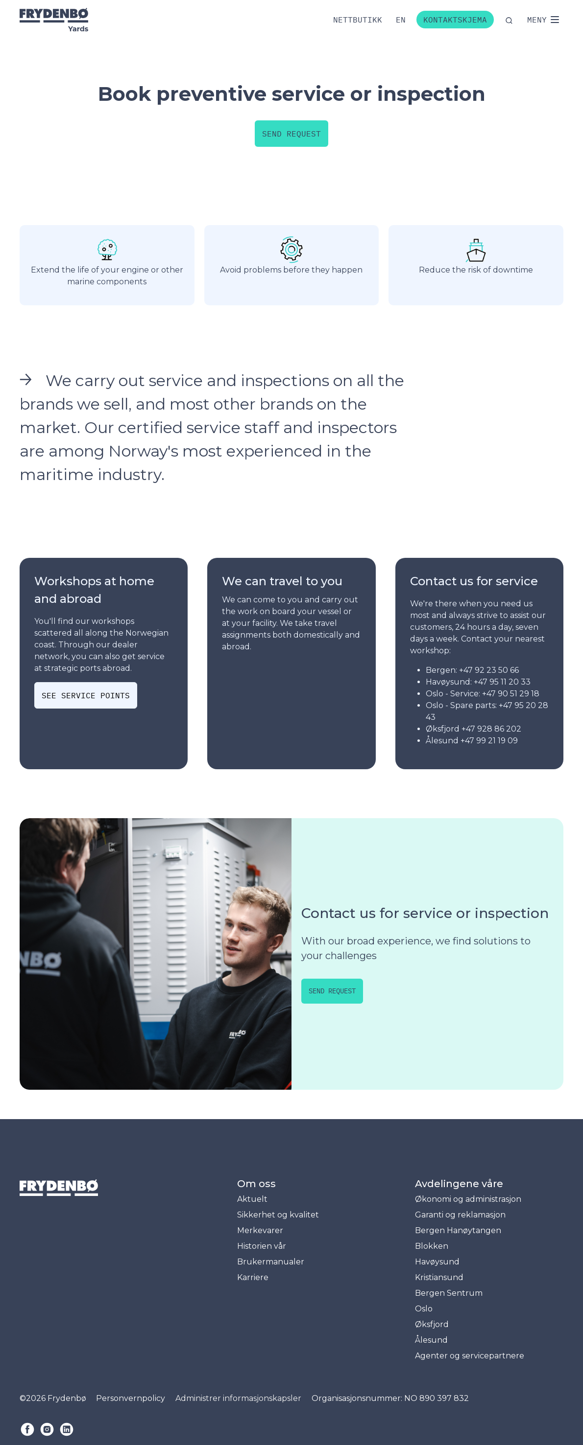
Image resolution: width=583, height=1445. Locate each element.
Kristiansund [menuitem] (439, 1277)
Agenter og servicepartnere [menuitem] (469, 1355)
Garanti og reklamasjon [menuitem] (460, 1214)
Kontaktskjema (455, 19)
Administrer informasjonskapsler (238, 1398)
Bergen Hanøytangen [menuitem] (458, 1230)
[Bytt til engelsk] (401, 19)
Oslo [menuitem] (424, 1308)
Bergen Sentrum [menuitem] (449, 1293)
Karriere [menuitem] (252, 1277)
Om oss (256, 1184)
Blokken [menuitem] (431, 1246)
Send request (291, 133)
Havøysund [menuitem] (437, 1261)
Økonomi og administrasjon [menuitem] (468, 1199)
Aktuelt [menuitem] (252, 1199)
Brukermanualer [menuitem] (270, 1261)
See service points (86, 695)
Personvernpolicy (130, 1398)
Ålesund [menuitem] (431, 1340)
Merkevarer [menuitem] (260, 1230)
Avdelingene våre (459, 1184)
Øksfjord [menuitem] (432, 1324)
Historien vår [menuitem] (261, 1246)
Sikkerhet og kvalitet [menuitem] (278, 1214)
